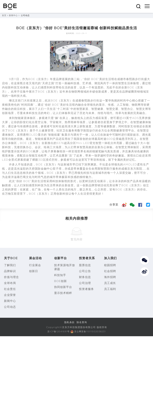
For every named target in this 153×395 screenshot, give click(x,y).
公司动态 (10, 306)
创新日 (33, 271)
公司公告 (85, 271)
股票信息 (85, 265)
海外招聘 (110, 277)
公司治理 (85, 283)
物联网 (75, 91)
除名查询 (82, 322)
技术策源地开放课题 (64, 267)
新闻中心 (13, 15)
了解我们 (10, 265)
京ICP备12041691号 (57, 331)
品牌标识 (10, 271)
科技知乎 (60, 275)
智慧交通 (112, 108)
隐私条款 (69, 322)
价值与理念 (11, 277)
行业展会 (35, 265)
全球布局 (10, 283)
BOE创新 (60, 281)
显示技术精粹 (63, 293)
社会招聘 (110, 271)
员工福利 (110, 289)
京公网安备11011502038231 (91, 331)
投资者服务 (86, 289)
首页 (4, 15)
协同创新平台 (63, 287)
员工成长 (110, 283)
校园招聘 (110, 265)
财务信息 (85, 277)
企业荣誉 (10, 294)
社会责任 (10, 289)
